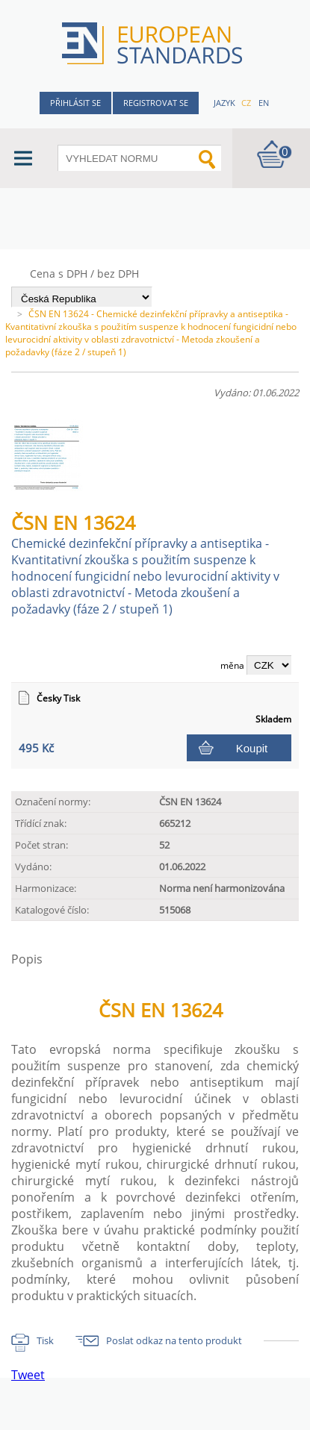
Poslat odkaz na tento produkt (174, 1340)
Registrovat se (155, 102)
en (263, 102)
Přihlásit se (75, 102)
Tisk (45, 1340)
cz (246, 102)
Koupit (252, 748)
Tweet (28, 1375)
